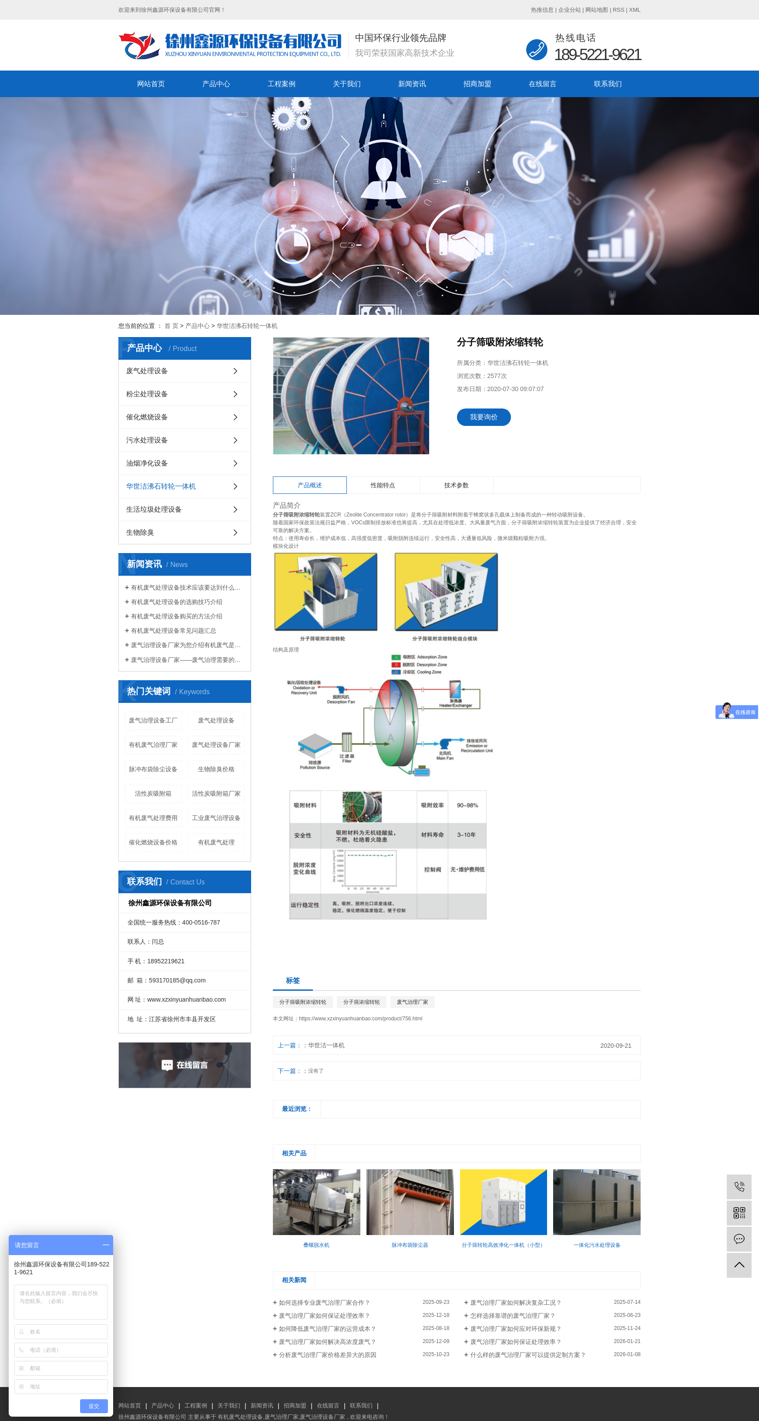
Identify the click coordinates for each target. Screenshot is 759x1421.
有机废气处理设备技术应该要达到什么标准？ (188, 587)
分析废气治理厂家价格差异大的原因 (327, 1354)
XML (635, 10)
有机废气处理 (216, 842)
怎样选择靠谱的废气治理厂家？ (513, 1315)
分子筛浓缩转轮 (361, 1002)
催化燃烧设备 (147, 417)
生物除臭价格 (216, 769)
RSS (619, 10)
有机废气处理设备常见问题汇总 (173, 630)
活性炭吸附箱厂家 (216, 793)
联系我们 (608, 84)
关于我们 (347, 84)
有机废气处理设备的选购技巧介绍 (176, 601)
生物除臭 (140, 532)
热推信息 (542, 10)
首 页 (171, 325)
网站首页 (151, 84)
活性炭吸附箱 (153, 793)
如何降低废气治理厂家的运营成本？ (327, 1328)
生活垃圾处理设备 (154, 509)
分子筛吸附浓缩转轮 (302, 1002)
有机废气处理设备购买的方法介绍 (176, 616)
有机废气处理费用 (153, 817)
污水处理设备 (147, 440)
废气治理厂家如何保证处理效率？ (324, 1315)
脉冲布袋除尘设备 (153, 769)
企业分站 (569, 10)
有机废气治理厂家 (153, 744)
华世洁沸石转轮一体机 (247, 325)
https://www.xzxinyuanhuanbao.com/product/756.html (361, 1019)
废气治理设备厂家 (322, 1417)
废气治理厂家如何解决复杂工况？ (516, 1302)
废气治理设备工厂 (153, 720)
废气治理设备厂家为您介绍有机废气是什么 (188, 644)
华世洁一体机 (326, 1045)
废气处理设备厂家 (216, 744)
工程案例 (282, 84)
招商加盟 (477, 84)
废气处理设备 (147, 371)
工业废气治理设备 (216, 817)
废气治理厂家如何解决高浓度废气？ (327, 1341)
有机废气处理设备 (240, 1417)
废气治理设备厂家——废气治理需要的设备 (188, 659)
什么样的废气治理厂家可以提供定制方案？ (528, 1354)
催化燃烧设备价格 (153, 842)
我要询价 (484, 417)
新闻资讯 (412, 84)
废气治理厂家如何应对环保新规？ (516, 1328)
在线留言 (543, 84)
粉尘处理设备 (147, 394)
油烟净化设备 (147, 463)
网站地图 (596, 10)
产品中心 (216, 84)
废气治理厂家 (412, 1002)
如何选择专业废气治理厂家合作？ (324, 1302)
